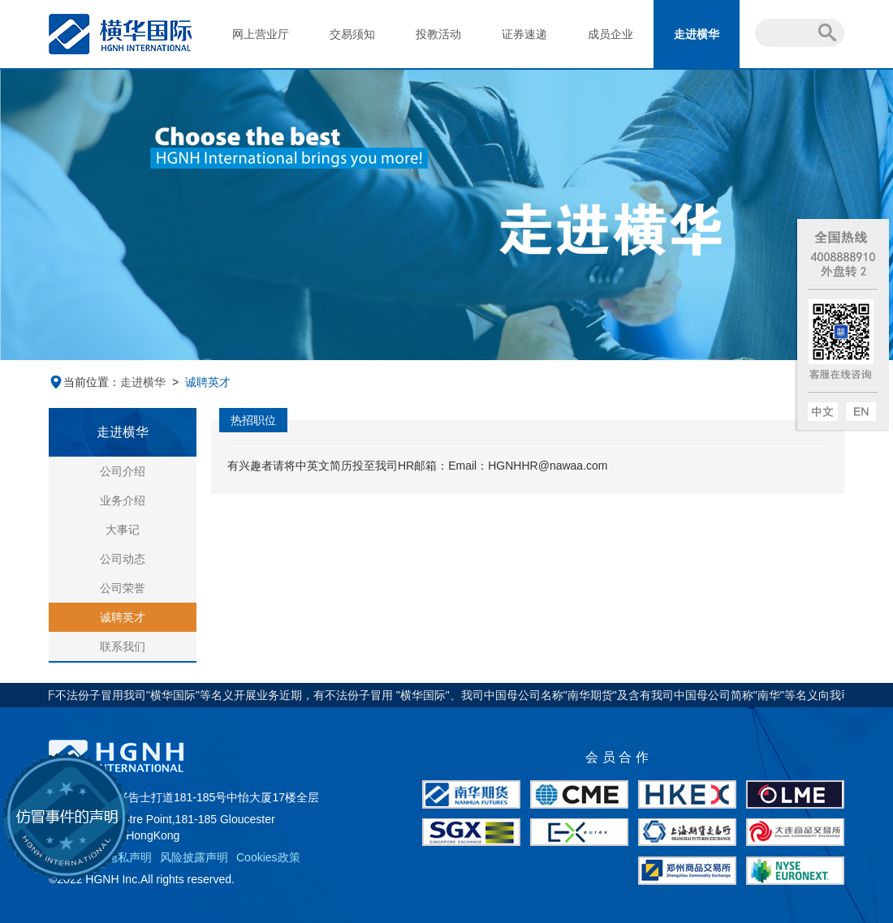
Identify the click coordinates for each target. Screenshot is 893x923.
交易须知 (352, 34)
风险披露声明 (194, 857)
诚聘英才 (122, 617)
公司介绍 (122, 471)
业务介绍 (122, 500)
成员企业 (610, 34)
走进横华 (696, 34)
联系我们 (122, 646)
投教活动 (438, 34)
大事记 (123, 529)
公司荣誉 (122, 588)
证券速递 (524, 34)
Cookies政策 (268, 857)
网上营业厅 (260, 34)
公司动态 (122, 558)
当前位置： (84, 382)
